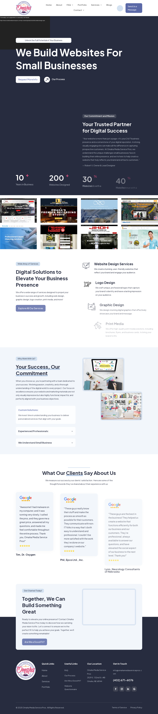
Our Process (62, 79)
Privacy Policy (136, 707)
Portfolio (46, 687)
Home (44, 670)
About (44, 676)
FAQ (66, 670)
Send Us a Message (132, 8)
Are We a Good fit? (72, 680)
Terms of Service (119, 707)
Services (46, 681)
